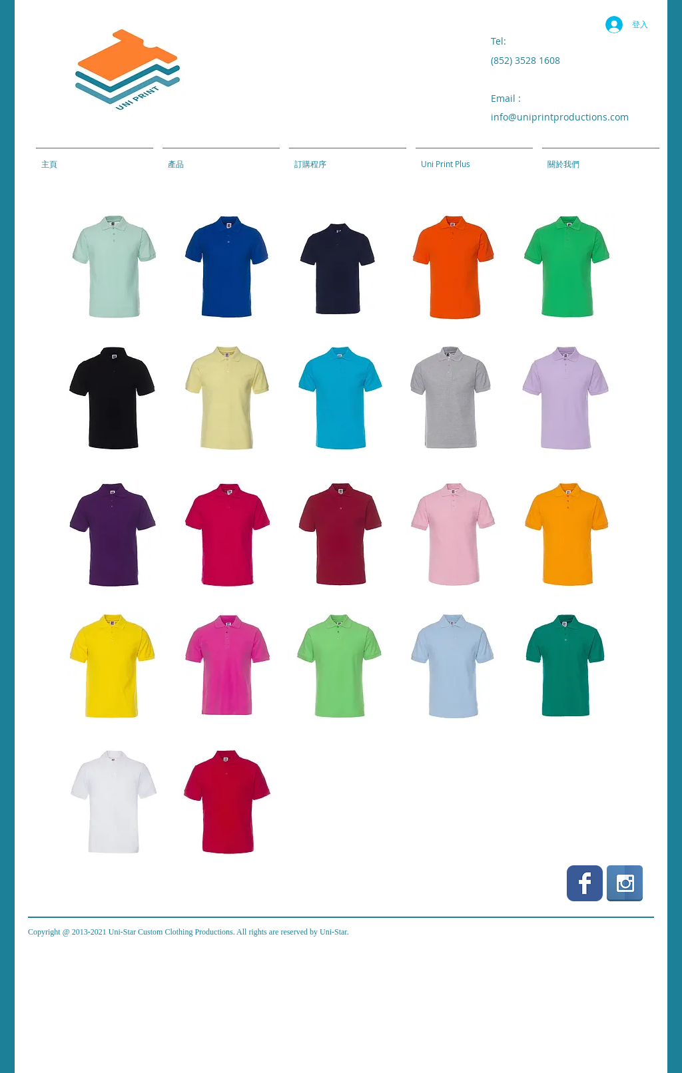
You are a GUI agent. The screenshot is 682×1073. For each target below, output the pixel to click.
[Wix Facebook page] (585, 883)
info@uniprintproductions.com (560, 116)
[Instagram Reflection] (625, 883)
